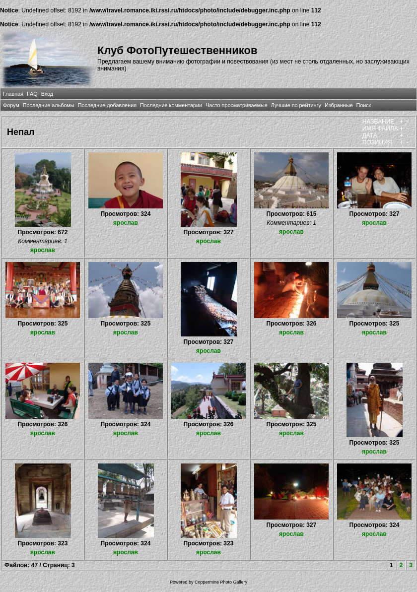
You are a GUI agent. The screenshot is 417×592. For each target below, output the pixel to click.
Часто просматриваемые (237, 105)
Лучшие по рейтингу (296, 105)
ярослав (42, 250)
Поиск (363, 105)
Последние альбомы (48, 105)
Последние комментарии (171, 105)
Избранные (338, 105)
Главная (13, 94)
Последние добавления (107, 105)
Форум (11, 105)
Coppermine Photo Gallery (221, 582)
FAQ (32, 94)
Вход (47, 94)
